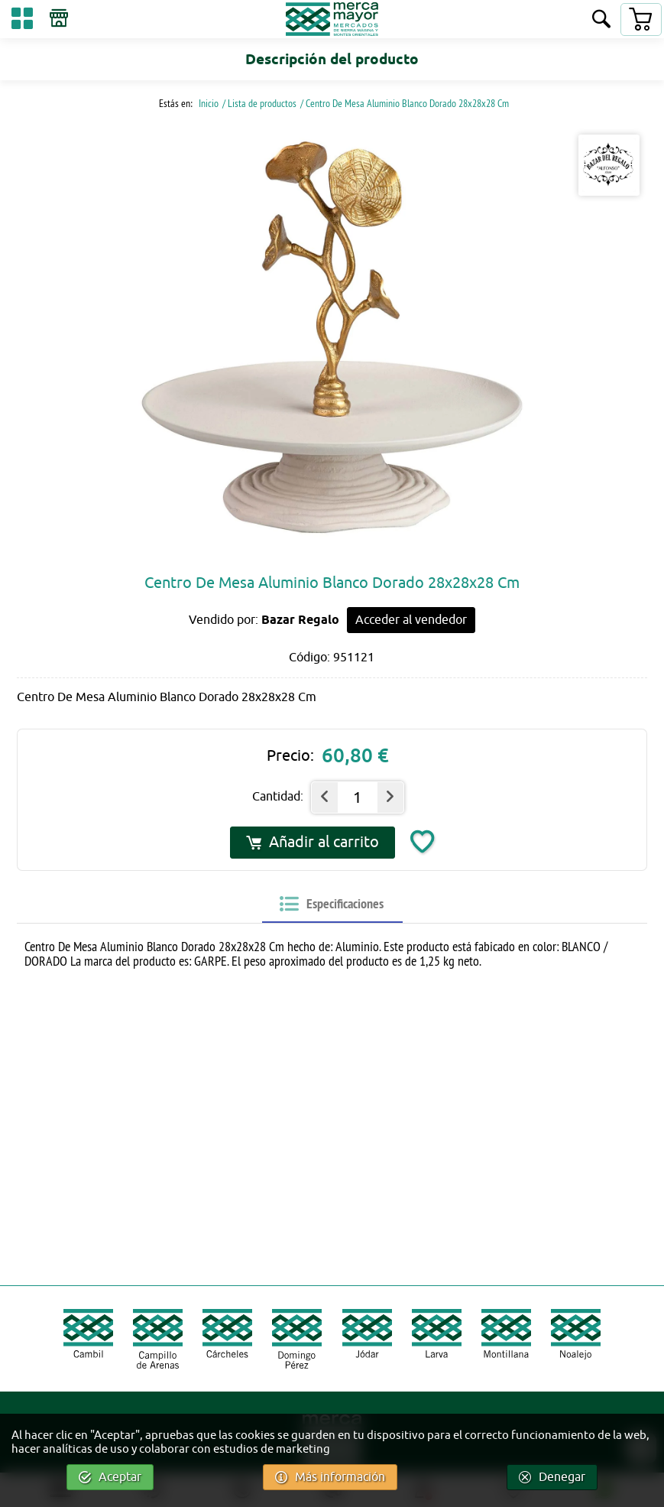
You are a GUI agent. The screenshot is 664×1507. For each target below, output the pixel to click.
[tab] (331, 904)
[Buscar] (601, 20)
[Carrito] (640, 19)
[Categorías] (22, 21)
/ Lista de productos (259, 103)
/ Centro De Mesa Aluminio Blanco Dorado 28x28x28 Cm (404, 103)
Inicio (207, 103)
